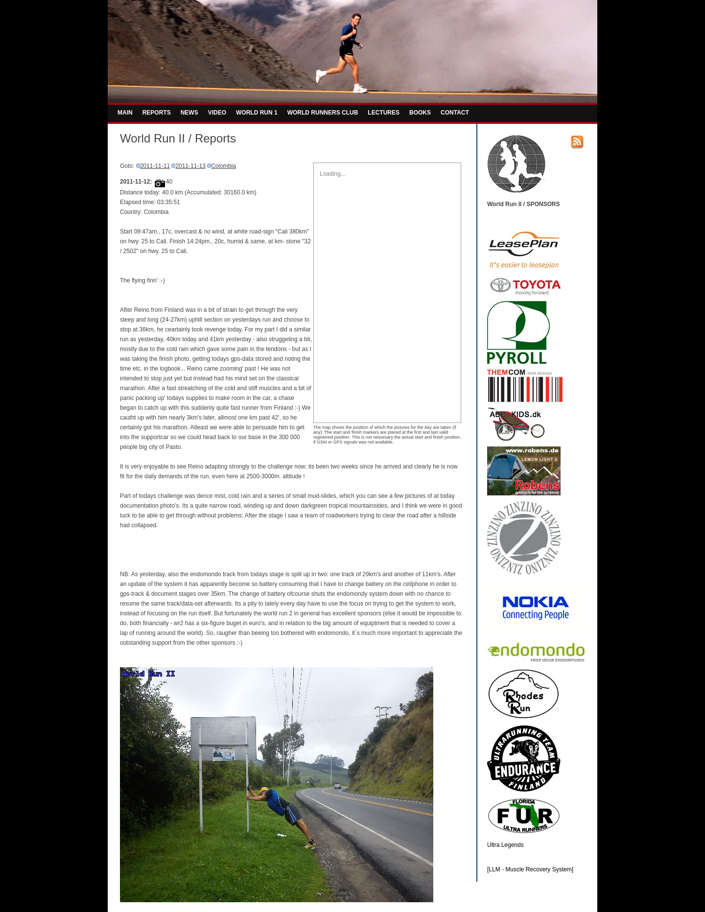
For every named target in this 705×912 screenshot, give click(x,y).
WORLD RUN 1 (257, 112)
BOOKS (420, 112)
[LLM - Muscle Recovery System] (530, 869)
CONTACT (455, 112)
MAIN (125, 112)
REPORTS (156, 112)
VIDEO (217, 112)
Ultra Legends (505, 845)
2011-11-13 (190, 166)
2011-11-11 (155, 166)
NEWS (189, 112)
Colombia (223, 166)
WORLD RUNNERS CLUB (322, 112)
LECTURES (384, 112)
